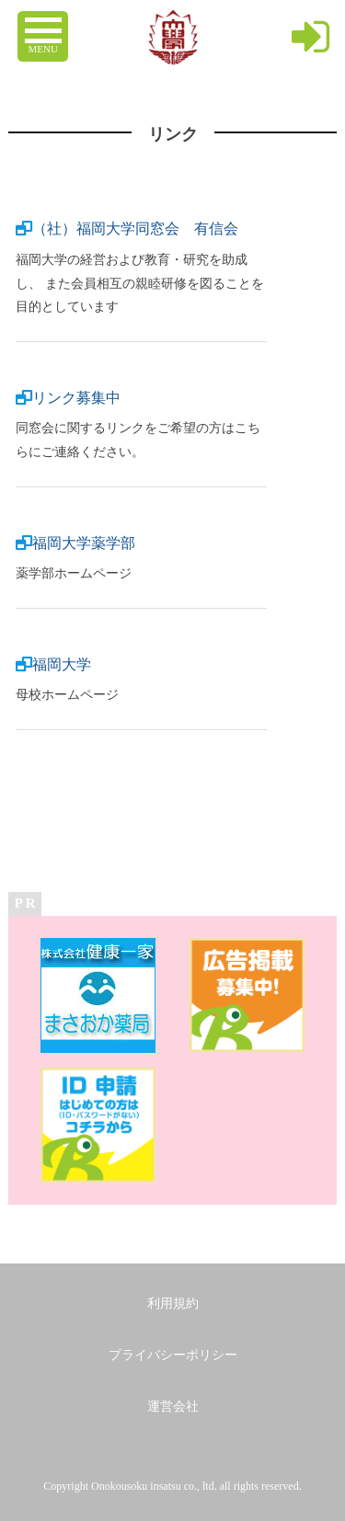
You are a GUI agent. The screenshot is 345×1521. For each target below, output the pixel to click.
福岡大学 (61, 664)
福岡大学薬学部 (83, 543)
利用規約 (173, 1303)
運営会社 (173, 1406)
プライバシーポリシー (173, 1355)
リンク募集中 (76, 398)
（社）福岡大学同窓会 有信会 (135, 228)
